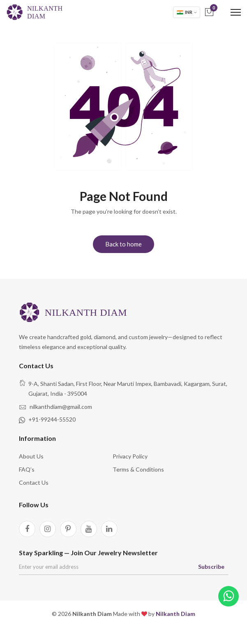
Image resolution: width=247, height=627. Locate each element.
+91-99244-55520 (52, 419)
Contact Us (33, 482)
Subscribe (211, 566)
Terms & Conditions (138, 469)
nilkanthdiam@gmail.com (61, 406)
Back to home (123, 244)
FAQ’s (27, 469)
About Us (31, 456)
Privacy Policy (130, 456)
